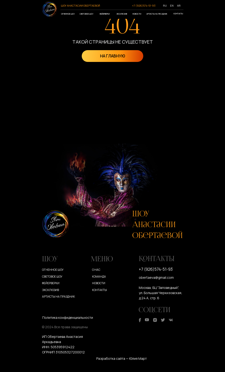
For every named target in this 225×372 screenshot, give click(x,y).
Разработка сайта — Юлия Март (121, 358)
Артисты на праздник (156, 13)
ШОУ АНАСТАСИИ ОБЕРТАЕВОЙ (80, 5)
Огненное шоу (68, 13)
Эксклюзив (121, 13)
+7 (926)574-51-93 (143, 5)
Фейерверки (105, 13)
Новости (136, 13)
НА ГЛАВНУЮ (112, 56)
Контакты (178, 13)
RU (165, 5)
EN (172, 5)
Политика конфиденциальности (67, 317)
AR (179, 5)
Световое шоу (86, 13)
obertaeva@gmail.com (156, 277)
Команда (99, 277)
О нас (96, 270)
